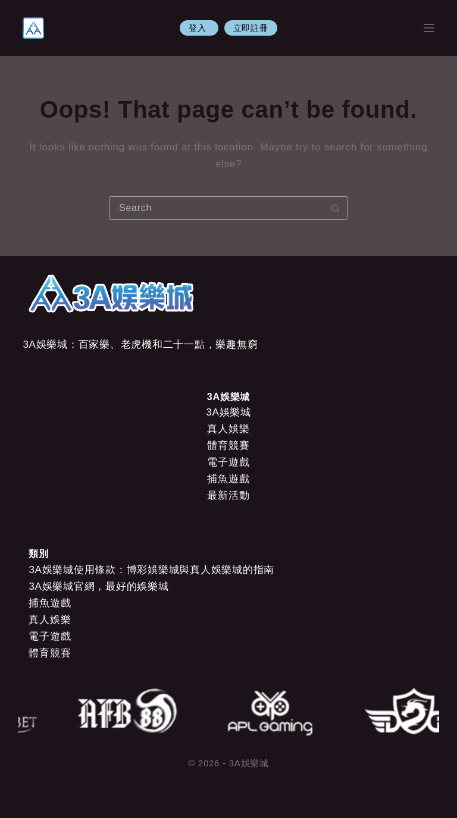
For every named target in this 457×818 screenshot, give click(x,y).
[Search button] (336, 208)
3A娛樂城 (228, 412)
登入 (199, 28)
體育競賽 (228, 445)
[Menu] (429, 28)
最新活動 (228, 495)
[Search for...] (216, 208)
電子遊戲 (228, 462)
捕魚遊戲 (228, 478)
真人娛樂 (228, 429)
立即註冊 (250, 28)
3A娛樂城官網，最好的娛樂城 (98, 586)
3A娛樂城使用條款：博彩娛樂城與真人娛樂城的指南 (151, 569)
